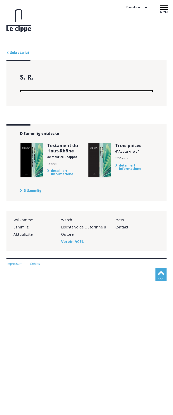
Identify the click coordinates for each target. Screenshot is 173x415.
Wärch (66, 353)
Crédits (35, 397)
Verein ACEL (72, 375)
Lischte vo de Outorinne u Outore (83, 364)
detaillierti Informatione (62, 306)
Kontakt (121, 360)
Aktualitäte (23, 367)
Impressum (14, 397)
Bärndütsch (134, 7)
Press (119, 353)
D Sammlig (32, 324)
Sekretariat (19, 52)
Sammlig (21, 360)
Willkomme (23, 353)
